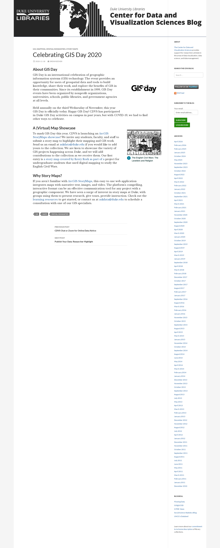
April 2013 (178, 405)
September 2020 (180, 222)
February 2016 (180, 310)
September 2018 (180, 262)
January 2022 (179, 189)
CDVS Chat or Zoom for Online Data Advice (91, 228)
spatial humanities (56, 49)
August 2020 (179, 226)
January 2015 (179, 339)
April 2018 (178, 266)
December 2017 (180, 277)
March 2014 (179, 369)
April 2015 (178, 332)
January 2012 (179, 438)
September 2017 (180, 284)
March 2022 (179, 182)
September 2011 (180, 453)
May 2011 (178, 468)
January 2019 (179, 259)
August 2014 (179, 354)
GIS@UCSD (178, 505)
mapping (41, 49)
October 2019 (180, 240)
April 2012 (178, 435)
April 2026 (178, 141)
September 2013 (180, 391)
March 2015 (179, 336)
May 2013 (178, 402)
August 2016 (179, 303)
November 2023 (180, 163)
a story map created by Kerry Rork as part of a (74, 159)
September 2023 (180, 167)
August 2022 (179, 174)
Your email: (178, 108)
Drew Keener (56, 61)
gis (36, 214)
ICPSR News (179, 509)
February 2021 (180, 207)
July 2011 (178, 460)
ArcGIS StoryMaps (80, 181)
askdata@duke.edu (72, 144)
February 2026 (180, 145)
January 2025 (179, 152)
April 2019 (178, 251)
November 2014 (180, 343)
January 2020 (179, 237)
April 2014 (178, 365)
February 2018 (180, 273)
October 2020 (180, 218)
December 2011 (180, 442)
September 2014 (180, 350)
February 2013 (180, 413)
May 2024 (178, 160)
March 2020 (179, 233)
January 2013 (179, 416)
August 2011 (179, 457)
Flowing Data (179, 502)
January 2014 (179, 376)
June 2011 (178, 464)
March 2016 (179, 306)
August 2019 (179, 248)
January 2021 (179, 211)
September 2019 (180, 244)
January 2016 (179, 314)
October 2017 (180, 281)
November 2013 (180, 383)
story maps (72, 49)
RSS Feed (179, 93)
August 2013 (179, 394)
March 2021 (179, 204)
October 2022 (180, 171)
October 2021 (180, 193)
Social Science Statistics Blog (185, 512)
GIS (34, 49)
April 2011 (178, 471)
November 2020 (180, 215)
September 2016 (180, 299)
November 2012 (180, 424)
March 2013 (179, 409)
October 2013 (180, 387)
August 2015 (179, 328)
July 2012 (178, 431)
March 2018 (179, 270)
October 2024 (180, 156)
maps (44, 214)
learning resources (45, 199)
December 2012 (180, 420)
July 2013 (178, 398)
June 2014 (178, 358)
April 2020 (178, 229)
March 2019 (179, 255)
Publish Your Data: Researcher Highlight (91, 239)
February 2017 (180, 292)
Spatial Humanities (59, 214)
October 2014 (180, 347)
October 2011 (180, 449)
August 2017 (179, 288)
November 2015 (180, 317)
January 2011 (179, 482)
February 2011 (180, 479)
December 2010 (180, 486)
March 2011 (179, 475)
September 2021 (180, 196)
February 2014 (180, 372)
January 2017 (179, 295)
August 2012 (179, 427)
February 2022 (180, 185)
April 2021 (178, 200)
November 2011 (180, 446)
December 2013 (180, 380)
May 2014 (178, 361)
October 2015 (180, 321)
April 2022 (178, 178)
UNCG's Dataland (181, 516)
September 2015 (180, 325)
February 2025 (180, 149)
